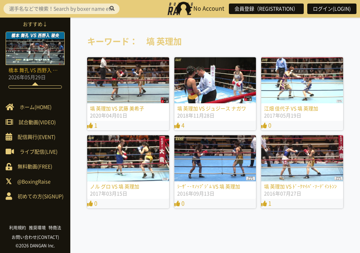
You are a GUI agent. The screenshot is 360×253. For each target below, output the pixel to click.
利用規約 (17, 228)
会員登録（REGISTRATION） (266, 8)
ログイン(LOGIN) (332, 8)
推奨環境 (37, 228)
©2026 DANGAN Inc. (35, 246)
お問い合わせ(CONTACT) (35, 237)
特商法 (55, 228)
